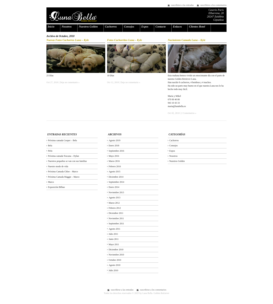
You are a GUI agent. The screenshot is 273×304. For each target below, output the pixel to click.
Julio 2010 (113, 270)
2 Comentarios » (188, 113)
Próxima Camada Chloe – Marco (63, 171)
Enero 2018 (114, 145)
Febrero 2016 (115, 166)
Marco (51, 182)
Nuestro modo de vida (58, 166)
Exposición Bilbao (56, 187)
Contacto (160, 26)
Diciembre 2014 (116, 177)
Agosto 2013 (114, 197)
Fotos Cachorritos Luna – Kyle (124, 40)
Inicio (51, 26)
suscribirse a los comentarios (213, 5)
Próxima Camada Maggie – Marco (63, 177)
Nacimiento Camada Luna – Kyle (186, 40)
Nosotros (67, 26)
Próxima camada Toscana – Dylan (63, 156)
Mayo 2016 (114, 156)
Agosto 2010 (114, 265)
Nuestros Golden (88, 26)
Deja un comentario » (70, 82)
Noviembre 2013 (116, 192)
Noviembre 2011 (116, 218)
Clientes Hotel (197, 26)
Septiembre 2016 (116, 151)
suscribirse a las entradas (182, 5)
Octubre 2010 (115, 260)
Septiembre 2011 (116, 223)
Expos (144, 26)
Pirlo (50, 151)
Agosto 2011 (114, 229)
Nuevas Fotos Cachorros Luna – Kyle (67, 40)
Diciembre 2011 (116, 213)
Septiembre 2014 (116, 182)
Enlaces (177, 26)
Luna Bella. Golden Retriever (73, 16)
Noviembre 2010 (116, 254)
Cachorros (111, 26)
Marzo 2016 (114, 161)
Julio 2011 (113, 234)
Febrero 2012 (115, 208)
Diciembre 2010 (116, 249)
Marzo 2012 (114, 203)
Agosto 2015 (114, 171)
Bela (50, 145)
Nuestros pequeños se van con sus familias (67, 161)
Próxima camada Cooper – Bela (62, 140)
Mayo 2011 (114, 244)
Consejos (129, 26)
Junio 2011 (114, 239)
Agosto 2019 (114, 140)
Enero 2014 (114, 187)
